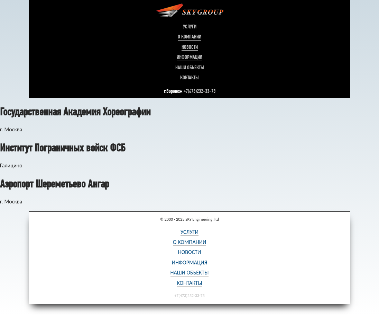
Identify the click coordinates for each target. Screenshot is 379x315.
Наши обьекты (189, 67)
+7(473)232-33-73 (199, 91)
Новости (190, 47)
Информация (189, 57)
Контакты (189, 78)
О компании (189, 37)
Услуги (189, 27)
